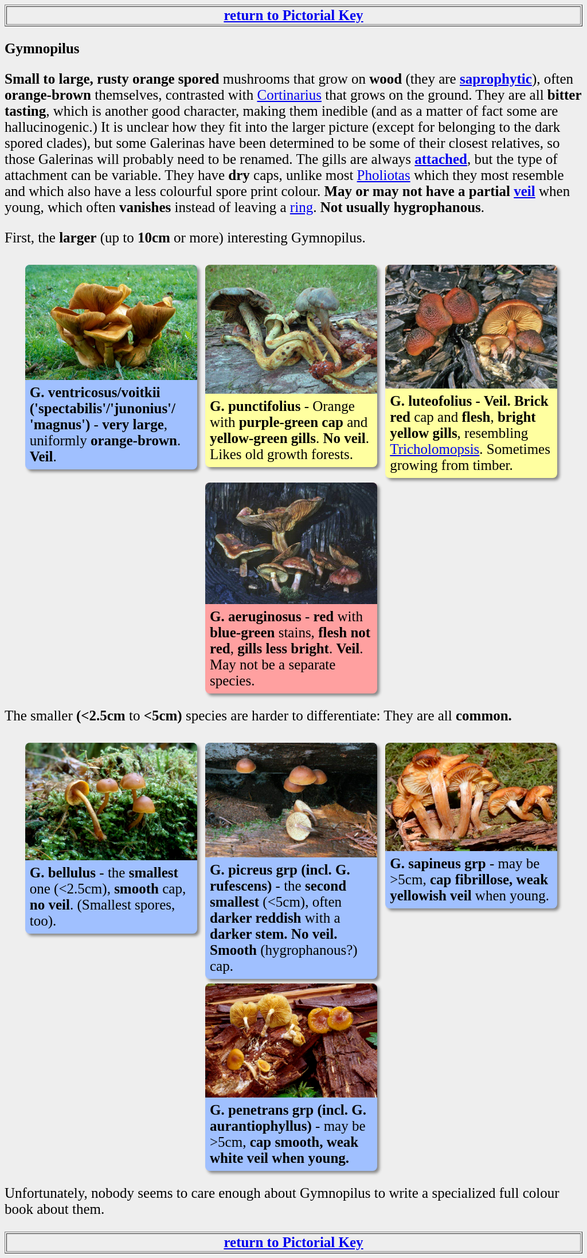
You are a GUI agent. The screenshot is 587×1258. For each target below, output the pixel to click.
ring (301, 207)
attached (440, 159)
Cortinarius (289, 95)
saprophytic (496, 79)
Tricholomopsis (434, 449)
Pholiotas (383, 175)
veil (524, 191)
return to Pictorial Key (293, 15)
